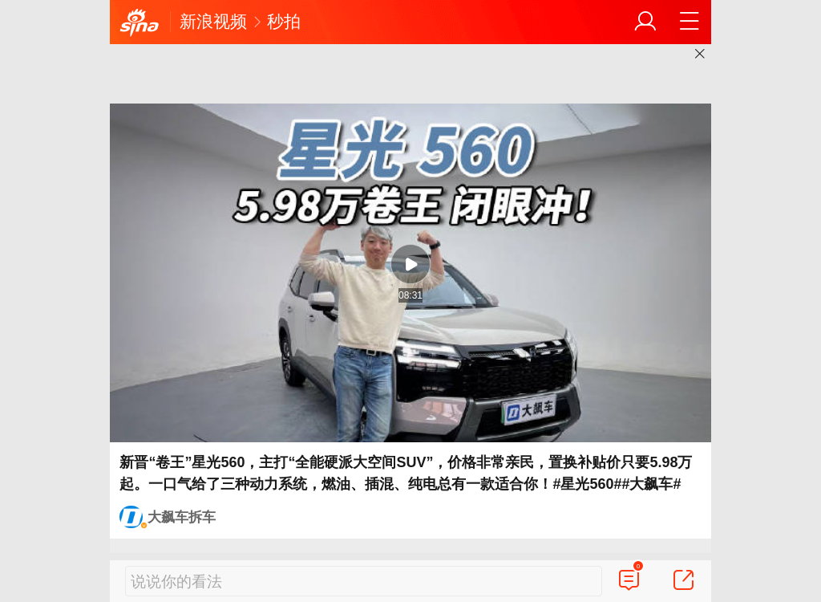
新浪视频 (213, 21)
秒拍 (284, 21)
